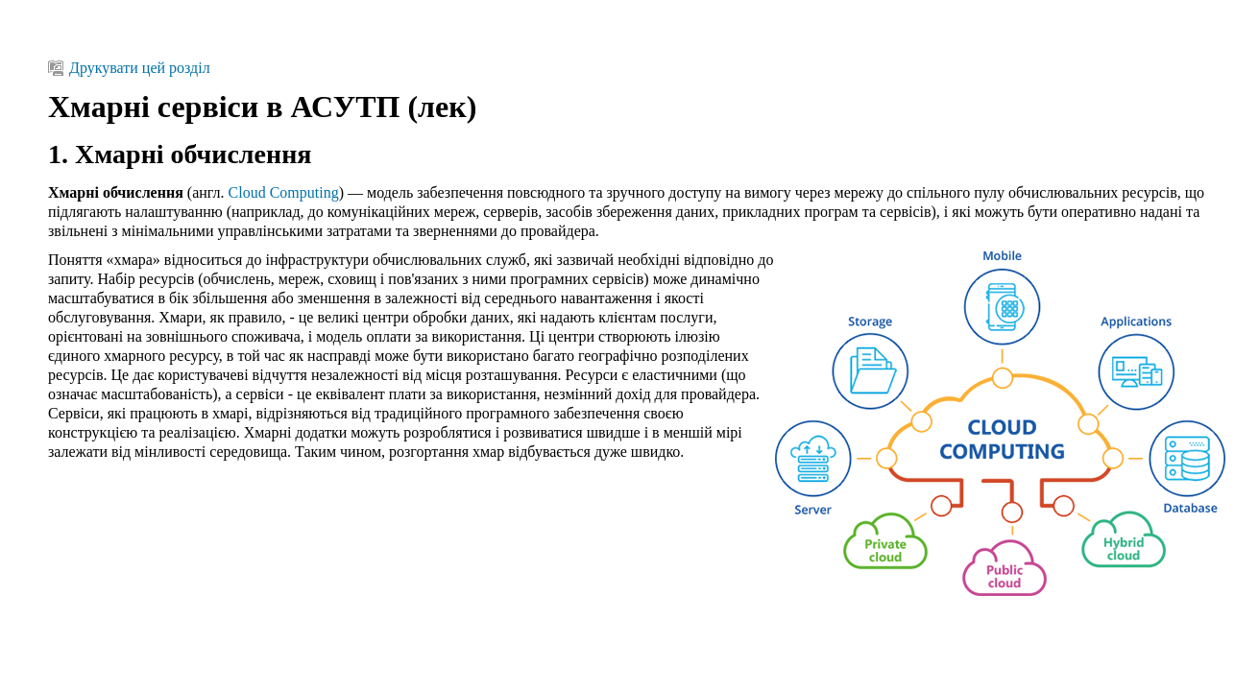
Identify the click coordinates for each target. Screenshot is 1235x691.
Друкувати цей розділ (129, 68)
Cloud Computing (284, 192)
